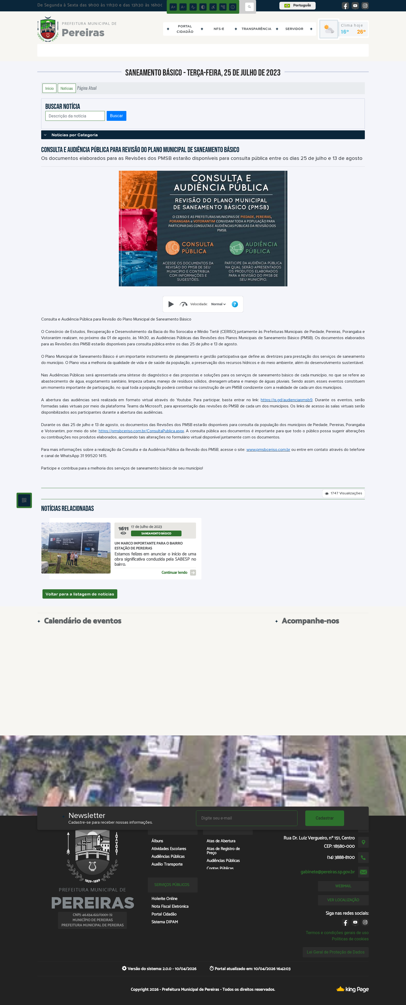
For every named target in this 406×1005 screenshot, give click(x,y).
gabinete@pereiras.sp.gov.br (328, 872)
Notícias (67, 88)
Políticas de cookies (350, 938)
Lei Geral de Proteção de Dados (336, 952)
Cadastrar (325, 818)
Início (49, 88)
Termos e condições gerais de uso (337, 932)
